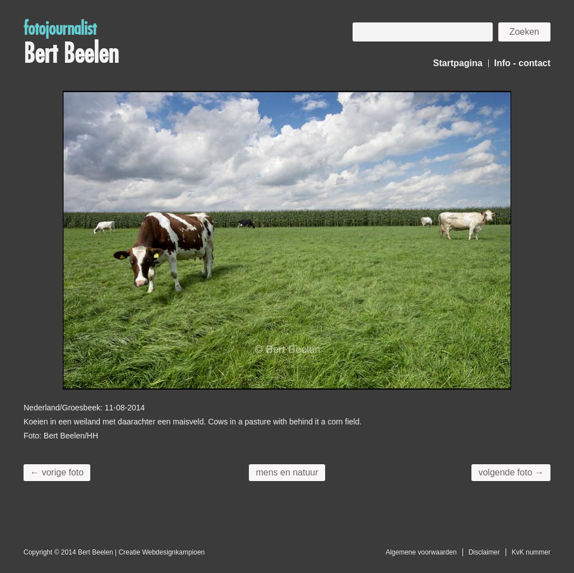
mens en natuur (287, 472)
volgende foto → (511, 472)
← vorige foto (57, 472)
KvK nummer (531, 552)
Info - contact (522, 63)
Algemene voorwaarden (421, 552)
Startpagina (458, 63)
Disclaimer (484, 552)
